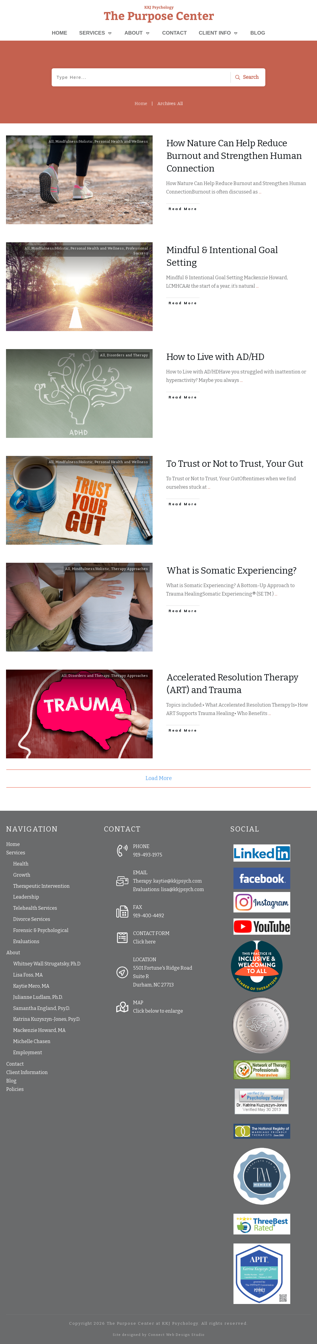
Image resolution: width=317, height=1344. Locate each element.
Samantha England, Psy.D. (41, 1008)
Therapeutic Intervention (41, 886)
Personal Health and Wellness (121, 142)
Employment (27, 1052)
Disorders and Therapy (127, 355)
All (51, 142)
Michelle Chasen (31, 1041)
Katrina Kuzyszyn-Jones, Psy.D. (46, 1019)
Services (15, 853)
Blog (11, 1081)
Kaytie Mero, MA (31, 986)
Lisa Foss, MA (28, 975)
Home (13, 844)
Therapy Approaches (129, 569)
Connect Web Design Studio (176, 1335)
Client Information (27, 1072)
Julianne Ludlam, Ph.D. (38, 997)
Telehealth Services (35, 908)
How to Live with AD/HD (215, 356)
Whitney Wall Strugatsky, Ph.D (47, 964)
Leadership (26, 897)
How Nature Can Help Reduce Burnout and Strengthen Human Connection (234, 156)
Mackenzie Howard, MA (39, 1030)
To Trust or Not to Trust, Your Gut (234, 463)
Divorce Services (31, 919)
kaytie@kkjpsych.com (177, 881)
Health (21, 864)
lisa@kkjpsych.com (182, 889)
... (260, 192)
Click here (144, 942)
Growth (21, 875)
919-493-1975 (147, 855)
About (13, 952)
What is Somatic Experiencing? (231, 570)
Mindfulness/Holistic (74, 142)
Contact (15, 1064)
